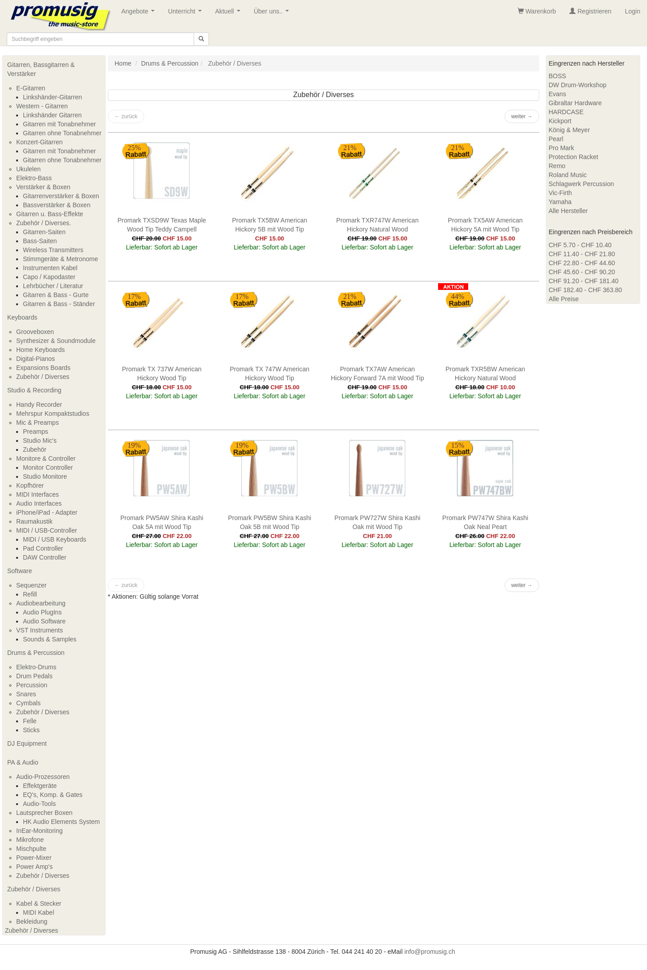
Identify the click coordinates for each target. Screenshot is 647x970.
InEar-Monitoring (39, 830)
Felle (29, 721)
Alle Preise (564, 299)
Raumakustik (34, 521)
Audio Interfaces (39, 503)
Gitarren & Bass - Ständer (59, 303)
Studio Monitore (45, 476)
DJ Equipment (27, 743)
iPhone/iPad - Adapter (46, 512)
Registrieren (590, 11)
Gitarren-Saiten (44, 232)
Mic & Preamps (37, 422)
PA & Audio (22, 762)
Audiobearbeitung (41, 603)
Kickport (560, 121)
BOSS (557, 76)
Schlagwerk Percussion (581, 183)
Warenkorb (537, 11)
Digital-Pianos (35, 358)
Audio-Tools (39, 803)
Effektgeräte (40, 785)
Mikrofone (30, 839)
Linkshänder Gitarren (52, 115)
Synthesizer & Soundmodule (56, 340)
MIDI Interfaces (37, 494)
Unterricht (186, 14)
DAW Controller (44, 557)
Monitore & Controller (45, 458)
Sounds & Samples (49, 639)
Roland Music (568, 174)
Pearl (556, 138)
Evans (557, 94)
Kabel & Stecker (38, 903)
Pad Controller (43, 548)
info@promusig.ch (429, 951)
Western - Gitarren (42, 106)
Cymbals (28, 703)
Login (632, 11)
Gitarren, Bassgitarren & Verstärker (41, 69)
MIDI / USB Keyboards (54, 539)
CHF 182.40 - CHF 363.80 (585, 290)
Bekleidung (31, 921)
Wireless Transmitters (53, 250)
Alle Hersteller (568, 210)
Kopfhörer (30, 485)
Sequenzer (31, 585)
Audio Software (44, 621)
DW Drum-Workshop (578, 85)
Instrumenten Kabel (50, 267)
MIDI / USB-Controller (46, 530)
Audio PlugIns (42, 612)
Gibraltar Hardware (575, 103)
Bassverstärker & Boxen (56, 205)
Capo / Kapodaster (49, 276)
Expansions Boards (43, 367)
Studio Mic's (40, 440)
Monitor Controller (48, 467)
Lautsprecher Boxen (44, 812)
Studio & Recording (34, 390)
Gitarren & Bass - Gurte (56, 294)
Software (19, 570)
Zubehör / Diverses (42, 376)
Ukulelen (28, 169)
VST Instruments (39, 630)
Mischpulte (31, 848)
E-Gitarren (30, 88)
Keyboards (22, 317)
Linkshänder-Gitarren (52, 97)
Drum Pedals (34, 676)
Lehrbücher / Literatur (53, 285)
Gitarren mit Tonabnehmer (59, 124)
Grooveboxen (35, 331)
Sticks (31, 730)
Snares (26, 694)
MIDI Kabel (38, 912)
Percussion (31, 685)
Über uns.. (273, 14)
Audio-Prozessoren (43, 776)
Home (123, 63)
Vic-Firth (560, 192)
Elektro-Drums (36, 667)
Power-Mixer (34, 857)
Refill (30, 594)
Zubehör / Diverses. (43, 223)
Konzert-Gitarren (39, 142)
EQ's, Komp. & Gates (53, 794)
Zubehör (34, 449)
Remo (557, 165)
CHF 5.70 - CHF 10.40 (580, 245)
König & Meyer (569, 129)
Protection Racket (573, 156)
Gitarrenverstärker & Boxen (61, 196)
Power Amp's (34, 866)
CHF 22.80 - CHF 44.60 (582, 263)
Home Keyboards (40, 349)
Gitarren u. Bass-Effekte (49, 214)
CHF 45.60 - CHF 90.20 (582, 272)
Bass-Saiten (40, 241)
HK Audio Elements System (61, 821)
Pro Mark (561, 147)
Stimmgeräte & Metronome (60, 259)
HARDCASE (566, 112)
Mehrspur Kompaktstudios (52, 413)
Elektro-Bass (34, 178)
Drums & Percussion (36, 652)
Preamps (35, 431)
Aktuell (229, 14)
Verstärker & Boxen (43, 187)
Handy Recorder (39, 404)
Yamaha (560, 201)
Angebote (139, 14)
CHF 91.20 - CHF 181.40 (584, 281)
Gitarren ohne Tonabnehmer (62, 133)
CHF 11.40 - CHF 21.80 (582, 254)
